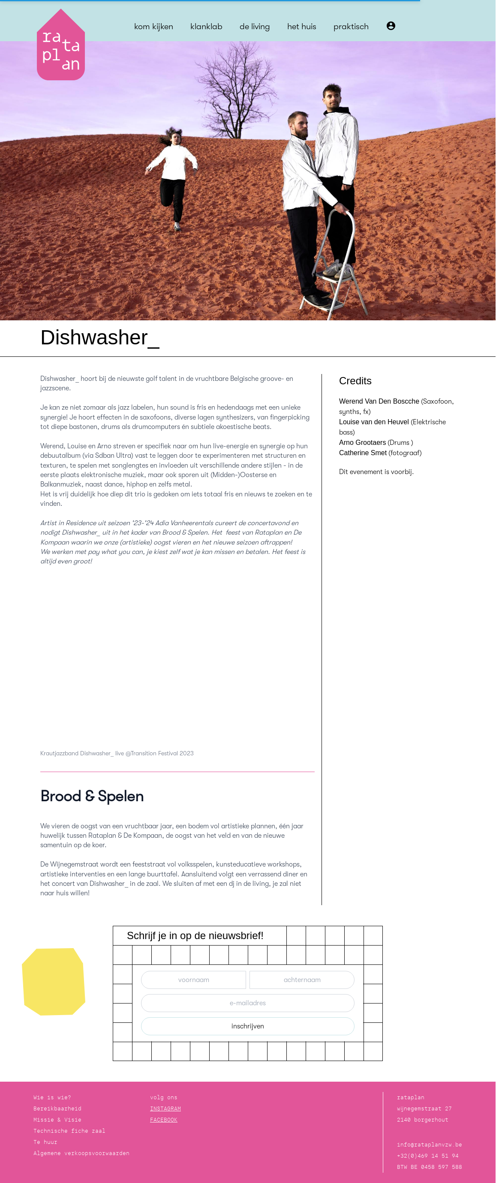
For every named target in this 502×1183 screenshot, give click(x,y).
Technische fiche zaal (69, 1130)
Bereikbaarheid (57, 1108)
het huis (301, 26)
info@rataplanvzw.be (429, 1144)
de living (255, 26)
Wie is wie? (52, 1097)
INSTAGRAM (165, 1108)
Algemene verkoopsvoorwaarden (81, 1153)
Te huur (45, 1142)
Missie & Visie (57, 1119)
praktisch (351, 26)
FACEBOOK (163, 1119)
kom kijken (153, 26)
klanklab (206, 26)
